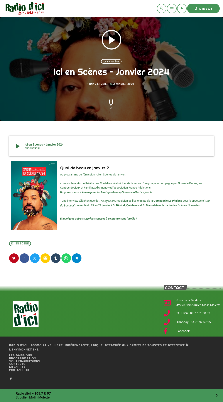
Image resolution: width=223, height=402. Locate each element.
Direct (203, 8)
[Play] (182, 8)
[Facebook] (11, 379)
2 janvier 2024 (122, 84)
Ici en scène (111, 61)
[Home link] (24, 8)
